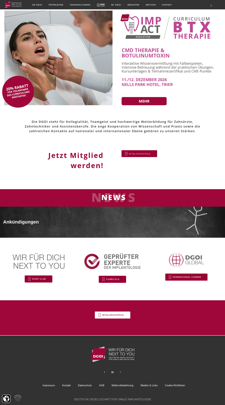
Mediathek (134, 4)
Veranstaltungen (80, 4)
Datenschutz (85, 385)
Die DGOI (37, 4)
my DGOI (116, 4)
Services (151, 4)
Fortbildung (56, 4)
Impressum (49, 385)
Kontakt (167, 4)
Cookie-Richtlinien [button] (175, 385)
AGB (101, 385)
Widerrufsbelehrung (122, 385)
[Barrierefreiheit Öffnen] (6, 399)
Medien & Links (149, 385)
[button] (18, 398)
